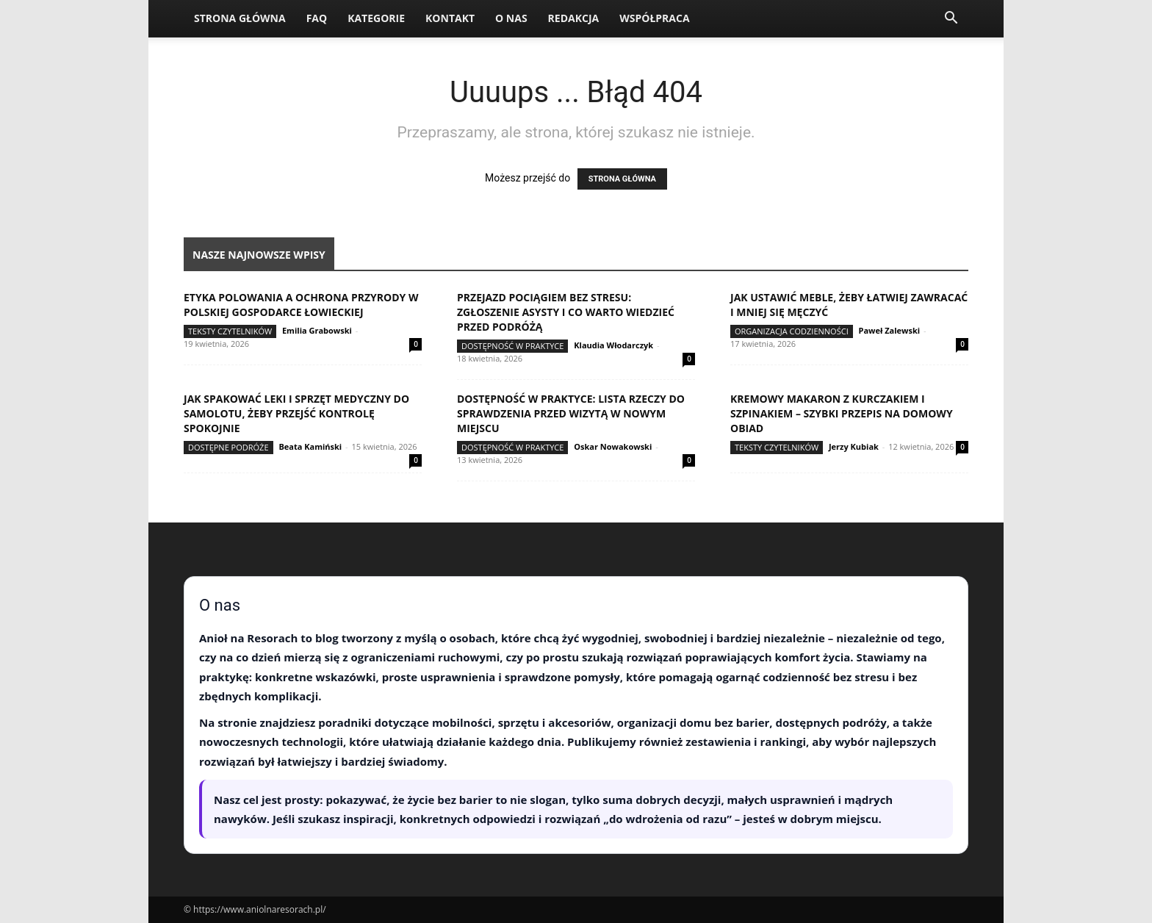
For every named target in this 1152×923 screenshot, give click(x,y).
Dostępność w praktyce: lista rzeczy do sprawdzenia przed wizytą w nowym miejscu (571, 413)
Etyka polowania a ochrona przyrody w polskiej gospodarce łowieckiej (301, 304)
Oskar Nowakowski (613, 446)
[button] (950, 19)
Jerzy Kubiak (854, 446)
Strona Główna (240, 18)
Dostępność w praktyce (512, 345)
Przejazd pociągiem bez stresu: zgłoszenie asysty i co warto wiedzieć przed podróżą (565, 312)
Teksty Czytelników (230, 331)
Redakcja (574, 18)
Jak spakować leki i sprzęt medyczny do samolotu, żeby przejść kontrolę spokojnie (296, 413)
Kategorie (376, 18)
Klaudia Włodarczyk (613, 345)
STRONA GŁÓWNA (622, 179)
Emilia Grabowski (317, 330)
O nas (511, 18)
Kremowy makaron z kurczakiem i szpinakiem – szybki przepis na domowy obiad (841, 413)
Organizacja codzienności (792, 331)
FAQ (317, 18)
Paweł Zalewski (890, 330)
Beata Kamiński (310, 446)
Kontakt (450, 18)
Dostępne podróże (228, 447)
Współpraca (654, 18)
